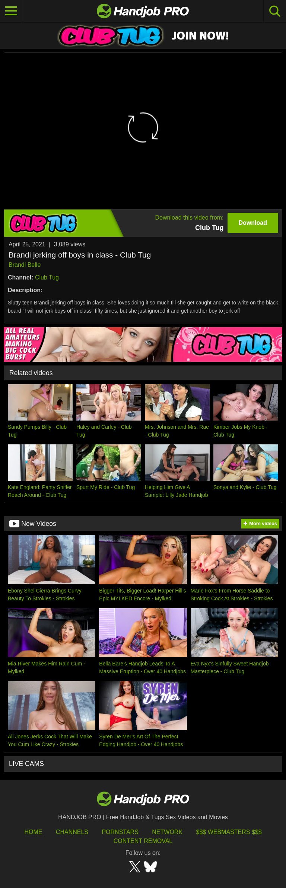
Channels (72, 832)
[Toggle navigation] (11, 11)
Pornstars (120, 832)
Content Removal (143, 841)
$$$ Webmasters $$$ (229, 832)
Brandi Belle (25, 265)
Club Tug (47, 277)
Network (167, 832)
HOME (33, 832)
